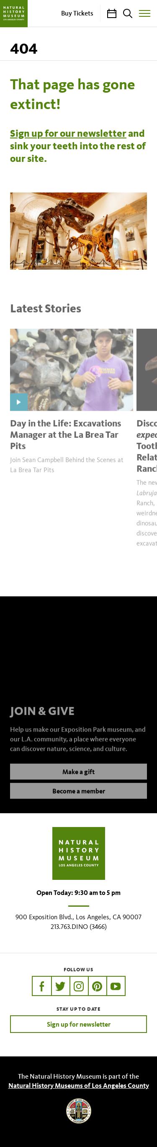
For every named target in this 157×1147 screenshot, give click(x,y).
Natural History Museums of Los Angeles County (78, 1085)
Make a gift (78, 779)
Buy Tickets (77, 13)
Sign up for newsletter (79, 1024)
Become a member (78, 798)
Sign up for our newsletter (68, 133)
